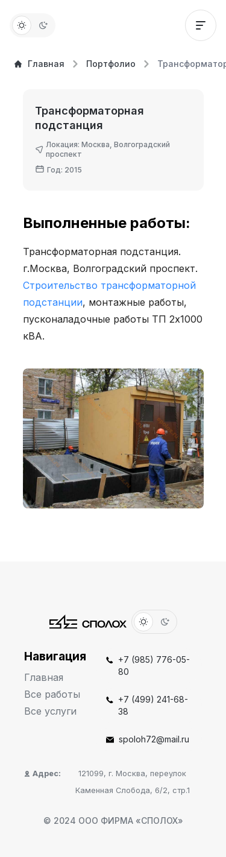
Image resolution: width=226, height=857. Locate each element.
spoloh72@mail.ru (147, 739)
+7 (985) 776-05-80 (148, 665)
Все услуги (50, 711)
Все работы (52, 694)
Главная (39, 64)
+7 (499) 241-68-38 (147, 705)
